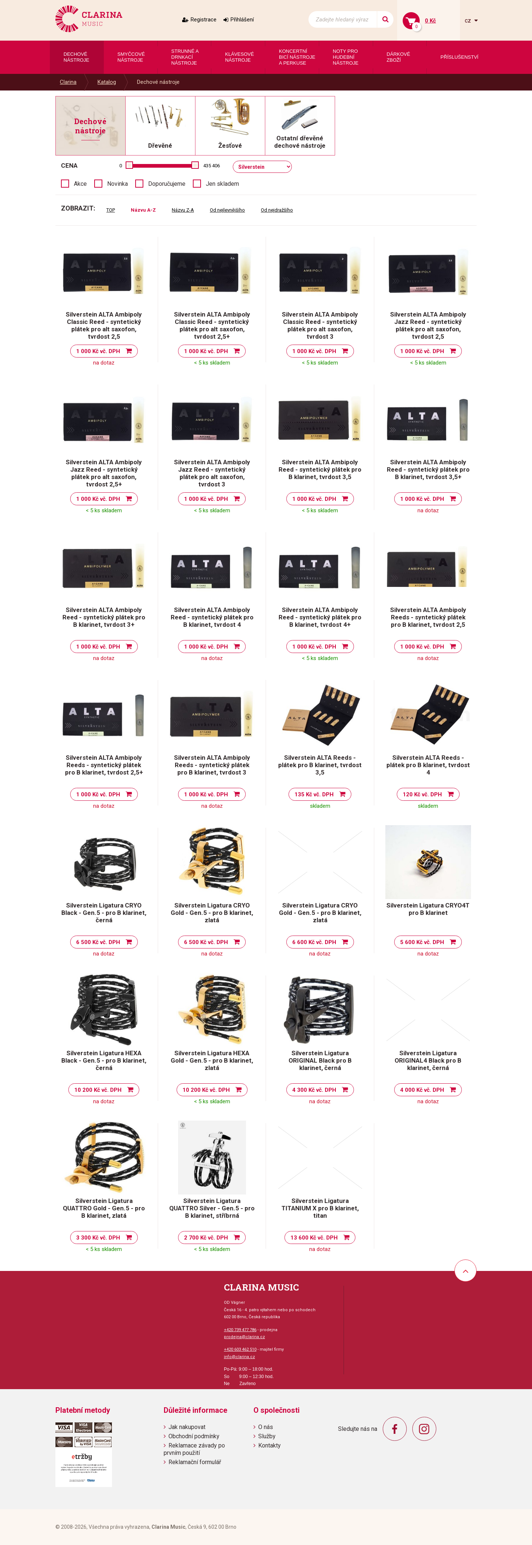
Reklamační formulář (194, 1462)
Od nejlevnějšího (227, 210)
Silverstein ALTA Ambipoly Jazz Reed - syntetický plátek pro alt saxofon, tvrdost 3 (212, 473)
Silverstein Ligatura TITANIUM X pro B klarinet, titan (320, 1208)
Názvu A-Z (143, 210)
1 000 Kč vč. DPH (98, 351)
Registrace (203, 19)
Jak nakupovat (186, 1427)
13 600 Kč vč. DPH (314, 1237)
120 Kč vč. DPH (422, 794)
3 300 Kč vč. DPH (98, 1237)
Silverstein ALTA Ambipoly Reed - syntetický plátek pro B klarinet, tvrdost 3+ (103, 617)
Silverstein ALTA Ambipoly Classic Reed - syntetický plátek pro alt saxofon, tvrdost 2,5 (104, 325)
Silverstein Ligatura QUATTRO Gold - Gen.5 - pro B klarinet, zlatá (104, 1208)
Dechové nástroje (158, 82)
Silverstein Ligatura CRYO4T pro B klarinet (428, 909)
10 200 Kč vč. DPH (98, 1090)
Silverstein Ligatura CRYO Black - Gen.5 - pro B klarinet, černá (103, 913)
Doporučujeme (166, 183)
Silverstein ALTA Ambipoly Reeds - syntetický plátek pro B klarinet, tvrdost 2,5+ (104, 765)
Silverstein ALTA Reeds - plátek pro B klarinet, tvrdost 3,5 (320, 765)
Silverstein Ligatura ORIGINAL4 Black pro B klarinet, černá (428, 1060)
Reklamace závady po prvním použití (194, 1449)
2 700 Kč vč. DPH (206, 1237)
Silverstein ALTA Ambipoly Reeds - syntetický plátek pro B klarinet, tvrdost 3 (212, 765)
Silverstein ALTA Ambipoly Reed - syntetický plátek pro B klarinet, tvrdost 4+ (320, 617)
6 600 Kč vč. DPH (314, 942)
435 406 (211, 165)
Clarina (68, 82)
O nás (265, 1427)
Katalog (107, 82)
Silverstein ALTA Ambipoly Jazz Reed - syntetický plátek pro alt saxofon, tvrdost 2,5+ (104, 473)
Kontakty (269, 1445)
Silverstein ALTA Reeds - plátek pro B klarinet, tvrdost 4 (428, 765)
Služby (267, 1436)
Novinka (117, 183)
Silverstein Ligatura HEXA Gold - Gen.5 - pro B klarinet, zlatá (212, 1060)
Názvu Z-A (183, 210)
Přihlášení (242, 19)
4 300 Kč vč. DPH (314, 1090)
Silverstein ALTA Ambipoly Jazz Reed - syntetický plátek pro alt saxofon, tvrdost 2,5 (428, 325)
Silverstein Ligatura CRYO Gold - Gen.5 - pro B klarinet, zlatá (212, 913)
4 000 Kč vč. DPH (422, 1090)
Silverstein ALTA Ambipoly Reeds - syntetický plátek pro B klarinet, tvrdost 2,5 (428, 617)
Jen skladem (222, 183)
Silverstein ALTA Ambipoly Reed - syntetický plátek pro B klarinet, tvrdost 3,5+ (428, 469)
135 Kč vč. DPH (314, 794)
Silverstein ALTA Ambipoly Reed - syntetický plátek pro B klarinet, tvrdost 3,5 (320, 469)
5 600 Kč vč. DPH (422, 942)
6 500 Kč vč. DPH (98, 942)
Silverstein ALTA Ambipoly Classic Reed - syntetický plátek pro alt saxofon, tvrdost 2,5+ (212, 325)
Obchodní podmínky (193, 1436)
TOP (110, 210)
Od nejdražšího (277, 210)
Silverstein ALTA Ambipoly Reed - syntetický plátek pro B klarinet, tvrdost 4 (212, 617)
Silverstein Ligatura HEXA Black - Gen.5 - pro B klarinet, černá (103, 1060)
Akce (80, 183)
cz (469, 20)
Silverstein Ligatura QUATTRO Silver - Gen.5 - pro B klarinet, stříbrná (212, 1208)
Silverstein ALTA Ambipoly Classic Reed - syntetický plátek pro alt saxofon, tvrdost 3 (320, 325)
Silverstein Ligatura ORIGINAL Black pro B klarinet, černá (320, 1060)
